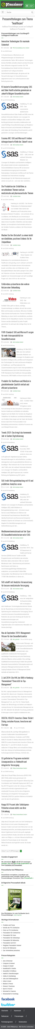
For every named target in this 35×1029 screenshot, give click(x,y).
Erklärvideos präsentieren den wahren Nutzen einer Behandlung (15, 285)
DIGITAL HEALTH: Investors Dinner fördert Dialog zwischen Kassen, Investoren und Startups (17, 721)
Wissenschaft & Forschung (10, 994)
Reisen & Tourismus (9, 986)
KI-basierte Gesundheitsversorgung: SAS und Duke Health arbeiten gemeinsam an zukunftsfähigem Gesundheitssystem (16, 90)
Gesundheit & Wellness (9, 971)
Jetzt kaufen (18, 915)
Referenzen (4, 1016)
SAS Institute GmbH (18, 96)
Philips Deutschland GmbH (20, 768)
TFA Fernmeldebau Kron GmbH (21, 48)
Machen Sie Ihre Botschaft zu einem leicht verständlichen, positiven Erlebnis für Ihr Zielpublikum (17, 238)
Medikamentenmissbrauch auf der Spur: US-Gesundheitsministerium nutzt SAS (16, 533)
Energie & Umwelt (8, 966)
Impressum (17, 1010)
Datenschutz (23, 1022)
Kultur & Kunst (7, 981)
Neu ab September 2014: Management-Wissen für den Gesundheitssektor (16, 634)
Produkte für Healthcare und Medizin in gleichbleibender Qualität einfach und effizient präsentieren (16, 384)
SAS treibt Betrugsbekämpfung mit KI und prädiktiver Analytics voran (17, 482)
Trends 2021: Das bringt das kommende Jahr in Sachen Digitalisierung (16, 434)
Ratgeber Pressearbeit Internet (12, 945)
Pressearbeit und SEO (9, 943)
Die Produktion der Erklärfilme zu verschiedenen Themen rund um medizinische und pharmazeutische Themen (17, 190)
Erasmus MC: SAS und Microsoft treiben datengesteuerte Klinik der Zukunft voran (16, 139)
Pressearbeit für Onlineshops (11, 938)
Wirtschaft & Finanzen (9, 991)
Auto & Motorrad (7, 961)
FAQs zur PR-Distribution (10, 930)
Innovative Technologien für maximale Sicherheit (15, 42)
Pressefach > (28, 878)
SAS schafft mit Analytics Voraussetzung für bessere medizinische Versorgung (16, 583)
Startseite (4, 1010)
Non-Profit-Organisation (21, 863)
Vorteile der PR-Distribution (11, 928)
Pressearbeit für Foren (9, 935)
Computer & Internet (9, 963)
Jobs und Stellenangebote (10, 978)
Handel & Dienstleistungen (10, 973)
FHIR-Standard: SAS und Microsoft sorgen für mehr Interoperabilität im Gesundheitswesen (17, 335)
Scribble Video (17, 196)
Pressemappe (19, 1016)
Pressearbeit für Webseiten (11, 940)
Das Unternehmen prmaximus (11, 950)
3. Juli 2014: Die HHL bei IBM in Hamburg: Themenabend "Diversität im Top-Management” (17, 681)
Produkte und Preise (9, 925)
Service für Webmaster (9, 948)
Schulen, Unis (5, 863)
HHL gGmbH (16, 639)
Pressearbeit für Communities (11, 933)
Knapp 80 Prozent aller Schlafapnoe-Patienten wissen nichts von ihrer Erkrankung (15, 808)
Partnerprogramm (7, 1022)
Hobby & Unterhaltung (9, 976)
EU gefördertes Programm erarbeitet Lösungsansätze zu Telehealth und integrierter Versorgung (15, 761)
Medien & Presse (8, 983)
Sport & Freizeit (7, 989)
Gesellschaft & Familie (9, 968)
